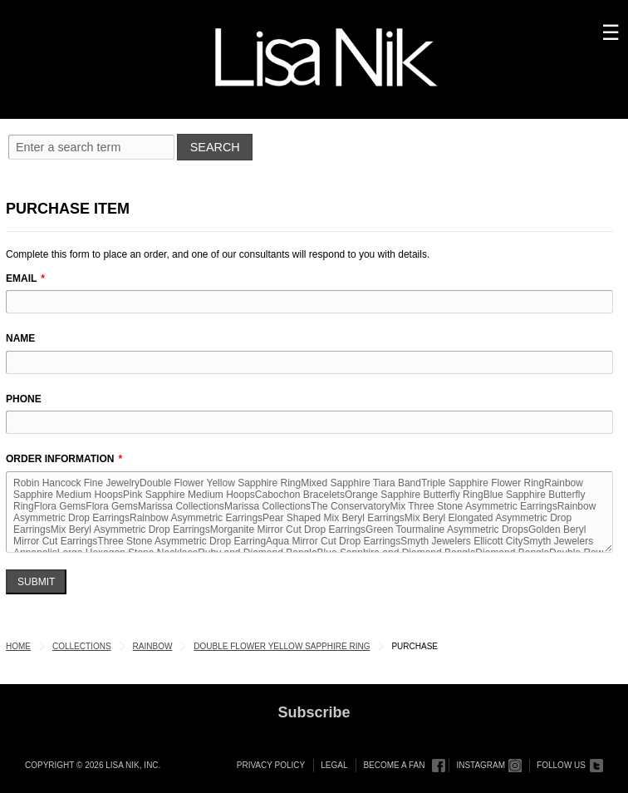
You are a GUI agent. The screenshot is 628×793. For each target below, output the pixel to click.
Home (18, 646)
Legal (334, 765)
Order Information (60, 459)
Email (21, 278)
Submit (36, 582)
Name (20, 338)
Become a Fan (393, 765)
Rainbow (153, 646)
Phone (24, 399)
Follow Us (561, 765)
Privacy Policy (271, 765)
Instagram (480, 765)
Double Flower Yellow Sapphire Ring (282, 646)
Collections (81, 646)
